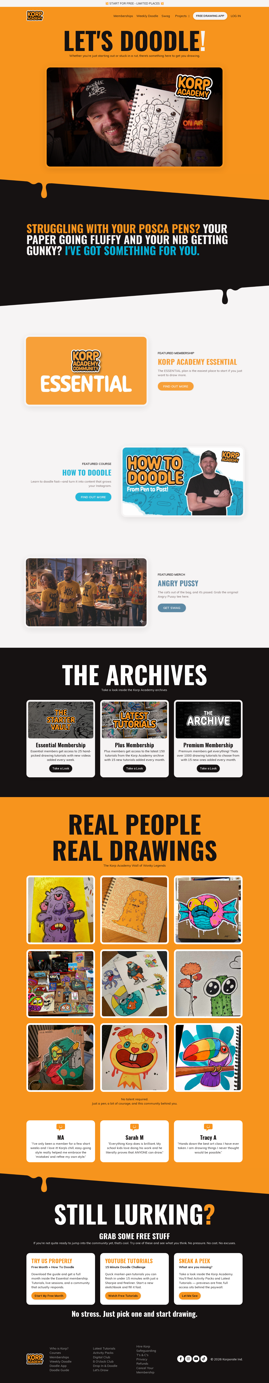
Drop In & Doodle (105, 1368)
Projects (182, 16)
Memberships (123, 16)
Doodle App (58, 1368)
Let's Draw (100, 1373)
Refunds (142, 1366)
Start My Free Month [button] (49, 1298)
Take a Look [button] (60, 770)
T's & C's (142, 1357)
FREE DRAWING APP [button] (210, 16)
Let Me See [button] (190, 1298)
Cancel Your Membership (145, 1373)
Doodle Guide (59, 1373)
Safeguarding (146, 1353)
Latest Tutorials (104, 1351)
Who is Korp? (59, 1351)
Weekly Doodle (147, 16)
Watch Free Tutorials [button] (123, 1298)
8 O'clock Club (103, 1364)
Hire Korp (143, 1349)
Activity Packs (103, 1355)
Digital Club (101, 1360)
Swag (166, 16)
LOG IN (236, 16)
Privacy (141, 1362)
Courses (55, 1355)
